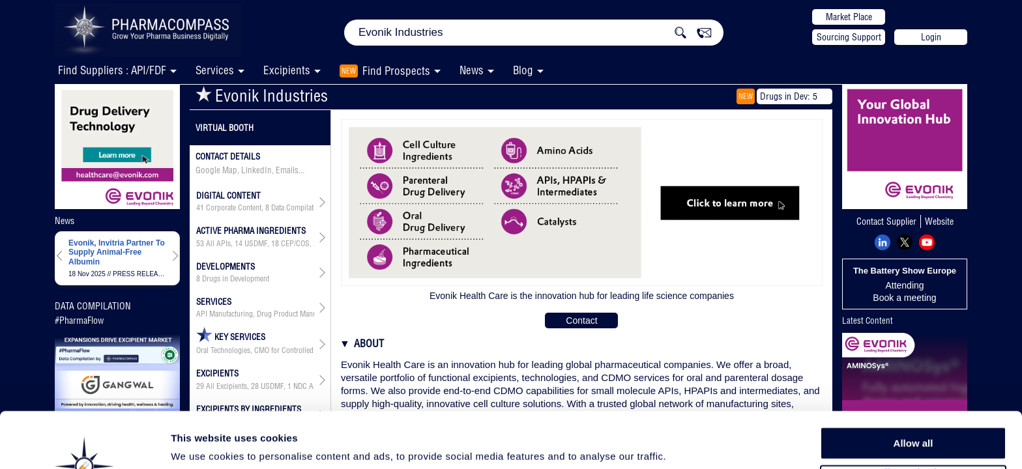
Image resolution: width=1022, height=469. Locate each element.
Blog (523, 70)
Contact (581, 320)
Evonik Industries (262, 95)
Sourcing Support (849, 37)
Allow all (913, 390)
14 (238, 243)
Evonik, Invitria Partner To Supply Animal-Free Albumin (116, 252)
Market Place (849, 17)
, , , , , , (255, 243)
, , (255, 207)
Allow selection (912, 420)
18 (275, 243)
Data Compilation (297, 207)
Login (931, 37)
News (472, 70)
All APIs (218, 243)
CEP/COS (295, 243)
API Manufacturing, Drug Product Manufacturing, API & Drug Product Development (255, 314)
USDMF (255, 243)
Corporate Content (233, 207)
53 (200, 243)
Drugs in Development (235, 278)
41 (200, 207)
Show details (684, 443)
